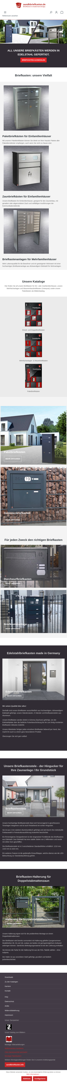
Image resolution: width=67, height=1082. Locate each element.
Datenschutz (9, 1001)
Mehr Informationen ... (33, 1074)
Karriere (8, 986)
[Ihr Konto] (56, 12)
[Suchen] (51, 12)
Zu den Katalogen (11, 982)
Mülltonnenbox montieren (14, 1048)
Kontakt (7, 991)
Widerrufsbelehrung (12, 1010)
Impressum (9, 1015)
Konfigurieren (40, 1079)
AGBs (7, 1006)
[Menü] (5, 12)
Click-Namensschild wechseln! (16, 1052)
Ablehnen (27, 1079)
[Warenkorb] (62, 12)
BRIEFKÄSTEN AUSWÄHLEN (33, 60)
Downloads (9, 977)
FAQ (6, 997)
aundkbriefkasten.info (15, 1065)
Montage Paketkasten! (13, 1056)
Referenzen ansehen (10, 16)
